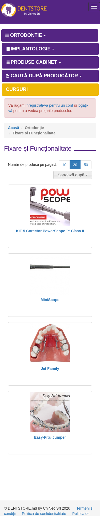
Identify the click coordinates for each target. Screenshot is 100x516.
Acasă (13, 128)
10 (64, 165)
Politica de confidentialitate (44, 513)
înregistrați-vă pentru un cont (49, 105)
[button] (72, 175)
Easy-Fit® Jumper (50, 437)
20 (75, 165)
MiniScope (50, 300)
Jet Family (50, 368)
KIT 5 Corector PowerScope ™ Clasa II (50, 231)
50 (86, 165)
